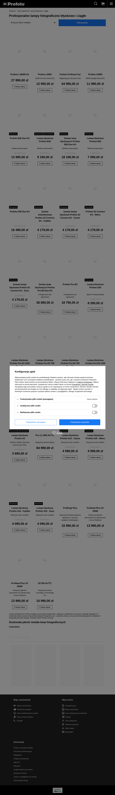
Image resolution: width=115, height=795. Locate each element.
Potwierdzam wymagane (36, 422)
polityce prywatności (84, 382)
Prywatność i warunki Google (83, 384)
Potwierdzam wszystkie (79, 422)
